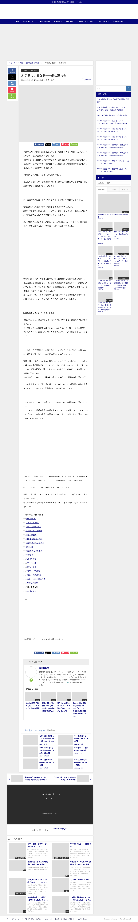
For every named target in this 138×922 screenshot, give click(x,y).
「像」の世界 (30, 535)
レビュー (69, 21)
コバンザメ (31, 591)
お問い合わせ (118, 21)
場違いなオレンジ (33, 527)
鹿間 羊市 (88, 79)
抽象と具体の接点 (34, 575)
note (68, 682)
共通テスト (58, 21)
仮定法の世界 (32, 583)
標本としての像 (33, 571)
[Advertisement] (69, 41)
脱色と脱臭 (31, 567)
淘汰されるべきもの (34, 551)
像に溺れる (31, 519)
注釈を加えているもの (35, 543)
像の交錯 (29, 547)
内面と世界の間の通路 (36, 579)
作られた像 (31, 563)
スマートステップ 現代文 (86, 21)
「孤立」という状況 (33, 531)
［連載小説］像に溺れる (30, 70)
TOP (17, 21)
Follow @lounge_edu (60, 829)
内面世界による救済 (33, 539)
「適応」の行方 (32, 523)
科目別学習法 (45, 21)
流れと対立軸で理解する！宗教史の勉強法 (112, 115)
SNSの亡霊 (31, 559)
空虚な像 (29, 555)
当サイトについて (29, 21)
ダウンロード (104, 21)
